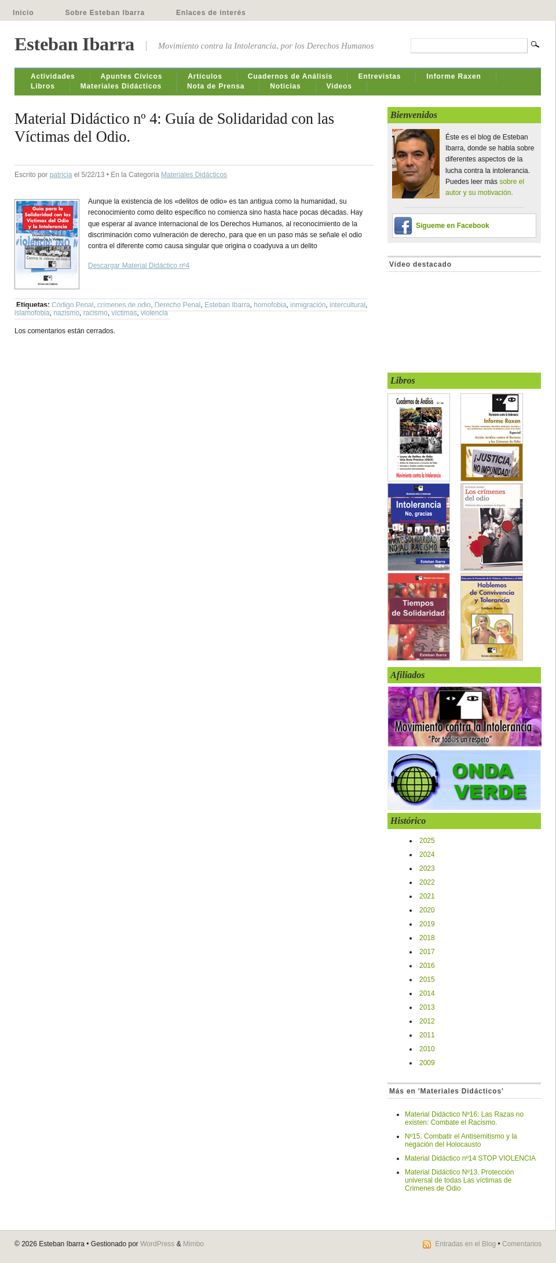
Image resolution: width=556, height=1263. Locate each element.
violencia (154, 313)
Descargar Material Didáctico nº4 (138, 266)
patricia (61, 175)
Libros (43, 86)
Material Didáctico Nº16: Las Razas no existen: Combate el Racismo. (464, 1118)
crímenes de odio (124, 305)
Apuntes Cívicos (132, 76)
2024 (427, 854)
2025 (427, 841)
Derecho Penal (177, 305)
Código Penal (72, 305)
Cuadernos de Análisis (290, 76)
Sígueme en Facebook (452, 226)
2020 (427, 910)
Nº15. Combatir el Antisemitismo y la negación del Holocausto (461, 1140)
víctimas (124, 313)
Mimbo (193, 1244)
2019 (427, 924)
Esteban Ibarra (74, 44)
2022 (427, 882)
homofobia (270, 305)
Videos (339, 86)
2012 (427, 1021)
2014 (427, 993)
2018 (427, 938)
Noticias (285, 86)
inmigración (307, 305)
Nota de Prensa (215, 86)
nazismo (66, 313)
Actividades (53, 76)
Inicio (23, 13)
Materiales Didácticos (121, 86)
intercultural (347, 305)
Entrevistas (379, 76)
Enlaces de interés (211, 13)
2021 (427, 896)
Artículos (205, 76)
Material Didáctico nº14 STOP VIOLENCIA (470, 1158)
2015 (427, 979)
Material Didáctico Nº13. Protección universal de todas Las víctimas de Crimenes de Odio (459, 1180)
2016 (427, 966)
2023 (427, 868)
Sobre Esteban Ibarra (105, 13)
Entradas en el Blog (465, 1244)
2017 (427, 952)
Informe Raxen (453, 76)
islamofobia (32, 313)
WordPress (157, 1244)
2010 (427, 1049)
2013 (427, 1007)
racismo (95, 313)
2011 (427, 1035)
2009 (427, 1063)
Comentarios (522, 1244)
